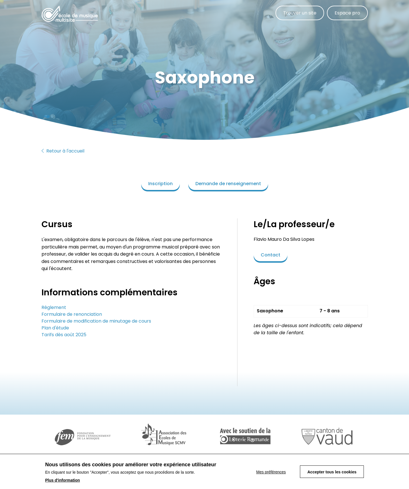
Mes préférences (271, 474)
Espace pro (347, 13)
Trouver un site (299, 13)
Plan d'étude (55, 328)
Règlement (53, 307)
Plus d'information (62, 482)
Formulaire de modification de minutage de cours (96, 321)
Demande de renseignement (228, 183)
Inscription (160, 183)
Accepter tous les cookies (331, 474)
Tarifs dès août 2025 (63, 334)
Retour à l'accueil (62, 151)
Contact (270, 255)
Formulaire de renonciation (71, 314)
